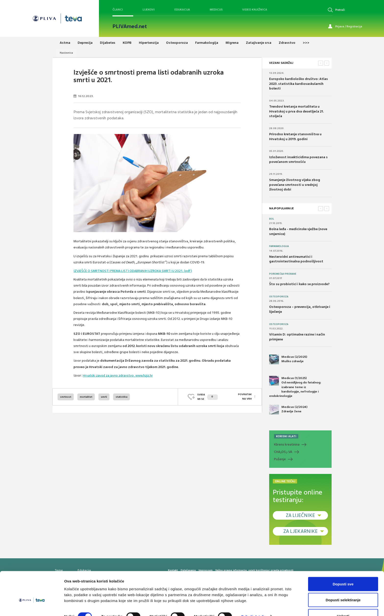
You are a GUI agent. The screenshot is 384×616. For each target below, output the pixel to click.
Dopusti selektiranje (343, 587)
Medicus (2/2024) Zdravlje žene (288, 409)
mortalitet (86, 396)
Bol (271, 218)
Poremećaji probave (282, 273)
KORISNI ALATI (286, 436)
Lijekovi (149, 9)
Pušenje (280, 459)
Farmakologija (279, 246)
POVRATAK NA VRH (245, 397)
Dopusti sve (343, 571)
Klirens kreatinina (287, 444)
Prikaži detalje (253, 603)
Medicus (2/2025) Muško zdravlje (288, 359)
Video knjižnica (254, 9)
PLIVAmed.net (129, 26)
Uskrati (343, 603)
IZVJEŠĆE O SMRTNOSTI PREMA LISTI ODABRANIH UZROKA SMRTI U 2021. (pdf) (132, 271)
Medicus (216, 9)
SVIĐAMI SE (207, 397)
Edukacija (182, 9)
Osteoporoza (278, 296)
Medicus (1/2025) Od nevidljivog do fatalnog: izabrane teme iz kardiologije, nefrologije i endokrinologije (295, 387)
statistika (121, 396)
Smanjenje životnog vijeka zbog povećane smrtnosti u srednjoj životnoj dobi (294, 184)
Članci (117, 9)
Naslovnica (66, 52)
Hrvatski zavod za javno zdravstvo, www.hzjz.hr (118, 375)
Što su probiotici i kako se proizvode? (299, 284)
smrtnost (65, 396)
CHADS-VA (283, 452)
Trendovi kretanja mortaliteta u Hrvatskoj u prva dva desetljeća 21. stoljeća (296, 111)
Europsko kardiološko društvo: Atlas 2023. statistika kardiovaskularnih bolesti (298, 83)
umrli (104, 396)
